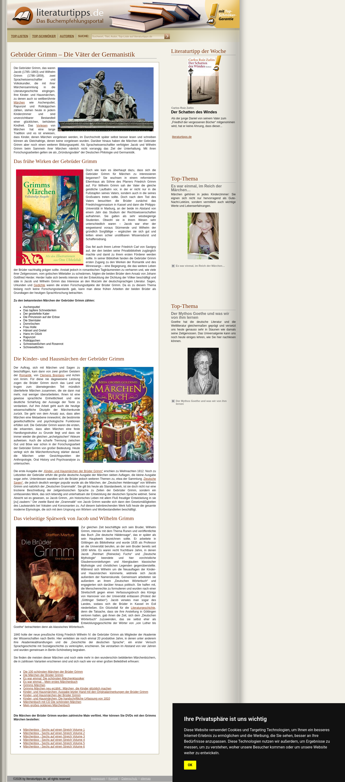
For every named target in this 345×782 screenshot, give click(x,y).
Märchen (19, 102)
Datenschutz (129, 778)
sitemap (146, 778)
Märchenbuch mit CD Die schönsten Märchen (52, 702)
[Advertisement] (69, 46)
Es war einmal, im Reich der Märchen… (200, 265)
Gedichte (39, 285)
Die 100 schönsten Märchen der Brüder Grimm (53, 671)
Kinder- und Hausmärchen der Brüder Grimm (51, 695)
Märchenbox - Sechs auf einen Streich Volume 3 (54, 736)
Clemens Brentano (52, 375)
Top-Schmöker (44, 36)
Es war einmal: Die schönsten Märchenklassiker (53, 678)
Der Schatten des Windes (194, 112)
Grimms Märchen (34, 685)
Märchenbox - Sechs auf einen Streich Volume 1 (54, 729)
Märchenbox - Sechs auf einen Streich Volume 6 (54, 746)
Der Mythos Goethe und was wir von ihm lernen (201, 402)
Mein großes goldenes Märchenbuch (46, 705)
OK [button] (190, 765)
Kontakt (113, 778)
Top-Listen (19, 36)
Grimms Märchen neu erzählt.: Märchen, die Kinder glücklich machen (67, 688)
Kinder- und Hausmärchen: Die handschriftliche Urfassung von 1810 (66, 698)
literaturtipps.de (182, 137)
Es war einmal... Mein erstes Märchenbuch (50, 682)
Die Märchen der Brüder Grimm (43, 675)
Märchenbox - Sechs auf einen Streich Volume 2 (54, 733)
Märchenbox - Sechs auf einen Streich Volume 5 (54, 743)
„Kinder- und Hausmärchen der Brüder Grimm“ (73, 471)
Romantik (25, 375)
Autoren (67, 36)
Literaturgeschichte (143, 607)
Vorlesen (42, 125)
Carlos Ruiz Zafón (182, 107)
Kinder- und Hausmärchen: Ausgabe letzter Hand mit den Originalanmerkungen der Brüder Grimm (85, 692)
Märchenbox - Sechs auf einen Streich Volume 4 (54, 739)
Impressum (98, 778)
